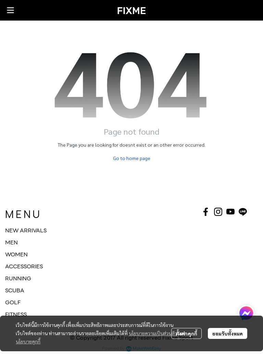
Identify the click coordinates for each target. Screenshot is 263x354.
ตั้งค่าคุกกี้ (186, 333)
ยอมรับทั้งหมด (227, 333)
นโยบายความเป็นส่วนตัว (153, 333)
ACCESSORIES (24, 266)
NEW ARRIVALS (26, 230)
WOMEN (16, 254)
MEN (11, 242)
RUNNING (18, 278)
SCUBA (14, 290)
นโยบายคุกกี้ (28, 341)
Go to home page (131, 158)
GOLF (13, 302)
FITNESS (16, 314)
